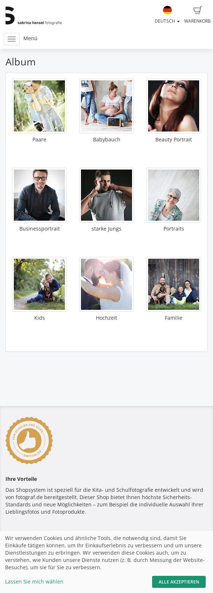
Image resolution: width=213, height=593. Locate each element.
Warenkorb (197, 15)
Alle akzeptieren (179, 582)
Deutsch (167, 15)
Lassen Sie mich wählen (34, 581)
